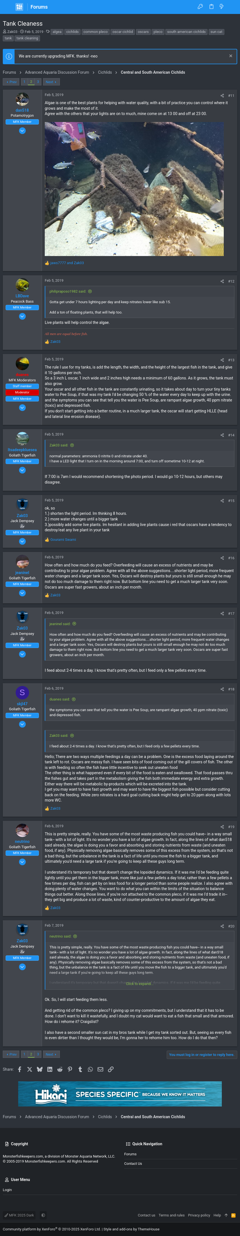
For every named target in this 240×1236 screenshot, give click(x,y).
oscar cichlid (122, 32)
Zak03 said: (59, 445)
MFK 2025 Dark (19, 1215)
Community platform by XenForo (52, 1229)
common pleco (96, 32)
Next (49, 82)
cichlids (72, 32)
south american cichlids (186, 32)
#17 (231, 613)
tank (8, 38)
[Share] (222, 95)
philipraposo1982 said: (68, 291)
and (67, 263)
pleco (158, 32)
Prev (13, 82)
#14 (231, 435)
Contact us (133, 1163)
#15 (231, 501)
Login (7, 1190)
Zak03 (12, 32)
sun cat (216, 32)
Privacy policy (199, 1215)
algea (57, 32)
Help (217, 1215)
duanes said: (60, 699)
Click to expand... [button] (140, 984)
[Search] (231, 7)
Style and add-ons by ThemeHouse (131, 1229)
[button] (8, 7)
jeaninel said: (60, 624)
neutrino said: (60, 936)
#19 (231, 827)
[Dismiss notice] (230, 56)
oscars (143, 32)
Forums (130, 1154)
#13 (231, 360)
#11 (231, 96)
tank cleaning (27, 38)
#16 (231, 558)
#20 (231, 926)
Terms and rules (172, 1215)
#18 (231, 689)
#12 (231, 281)
